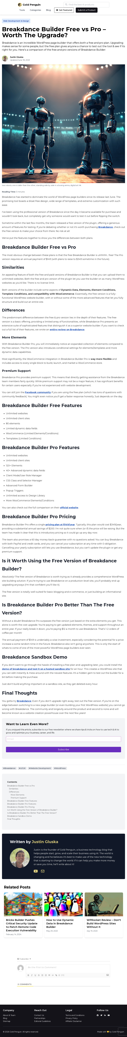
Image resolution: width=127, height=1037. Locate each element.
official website (69, 507)
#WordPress (60, 768)
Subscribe (63, 749)
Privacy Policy (72, 1018)
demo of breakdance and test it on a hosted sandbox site (36, 669)
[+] (63, 975)
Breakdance (105, 227)
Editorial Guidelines (42, 1021)
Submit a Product (87, 10)
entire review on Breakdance (67, 329)
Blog (48, 10)
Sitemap (6, 1021)
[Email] (63, 739)
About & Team (9, 1015)
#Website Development (40, 768)
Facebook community (38, 392)
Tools (22, 10)
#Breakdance (9, 768)
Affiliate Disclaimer (74, 1021)
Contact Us (39, 1015)
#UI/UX (22, 768)
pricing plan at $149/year (60, 524)
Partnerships (39, 1018)
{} (59, 975)
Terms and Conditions (75, 1015)
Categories (35, 10)
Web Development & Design (16, 21)
